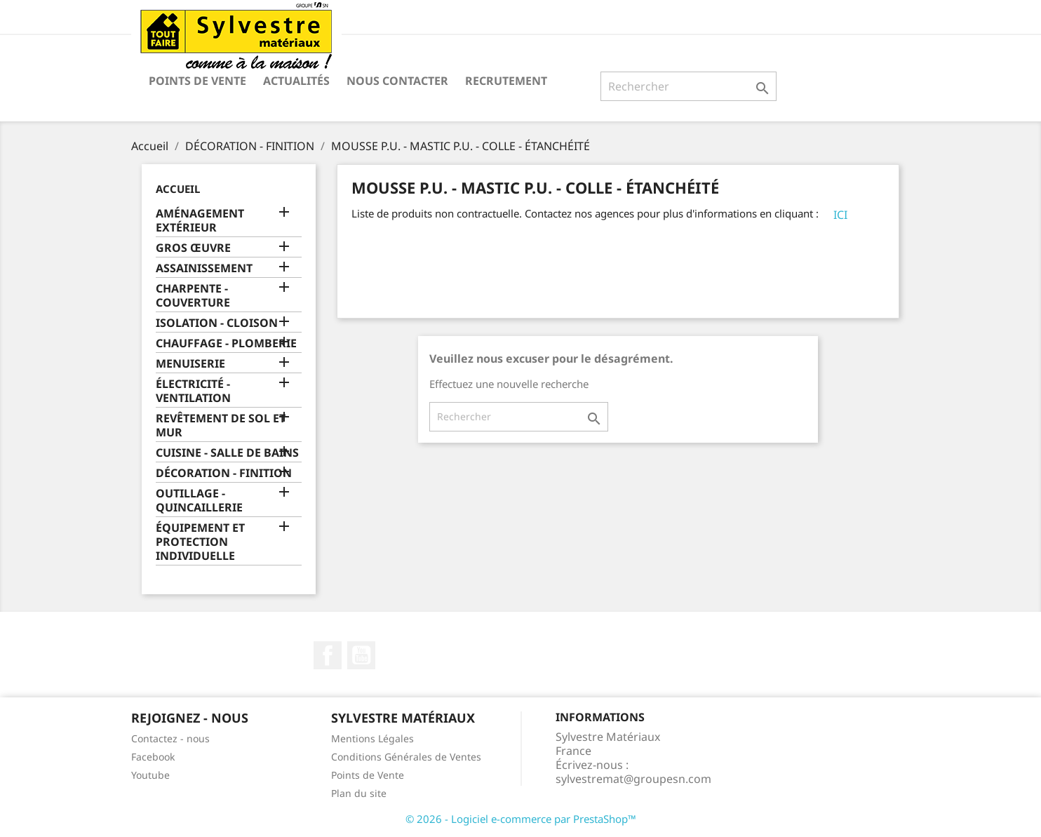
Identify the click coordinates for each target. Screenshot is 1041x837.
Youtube (150, 775)
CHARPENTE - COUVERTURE (193, 295)
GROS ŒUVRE (193, 248)
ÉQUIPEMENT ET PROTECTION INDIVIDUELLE (200, 542)
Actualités (296, 80)
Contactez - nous (170, 738)
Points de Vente (197, 80)
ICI (840, 214)
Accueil (178, 189)
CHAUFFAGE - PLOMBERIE (226, 343)
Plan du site (359, 793)
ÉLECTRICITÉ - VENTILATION (193, 391)
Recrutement (506, 80)
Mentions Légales (372, 738)
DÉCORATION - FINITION (224, 473)
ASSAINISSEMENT (204, 268)
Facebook (328, 655)
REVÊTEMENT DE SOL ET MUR (221, 425)
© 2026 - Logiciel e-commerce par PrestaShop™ (520, 819)
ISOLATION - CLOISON (217, 323)
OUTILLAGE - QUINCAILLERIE (199, 500)
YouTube (361, 655)
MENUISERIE (190, 363)
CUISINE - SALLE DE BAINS (227, 453)
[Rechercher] (688, 86)
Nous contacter (397, 80)
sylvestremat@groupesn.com (633, 778)
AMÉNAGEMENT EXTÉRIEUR (200, 220)
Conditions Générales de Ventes (406, 756)
